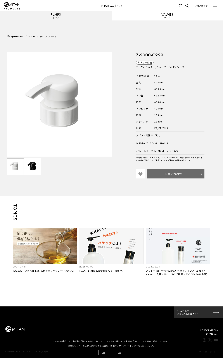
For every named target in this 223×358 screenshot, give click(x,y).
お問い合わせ (201, 5)
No (119, 352)
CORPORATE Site (209, 330)
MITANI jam (212, 334)
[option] (59, 104)
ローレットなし (146, 150)
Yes (103, 352)
